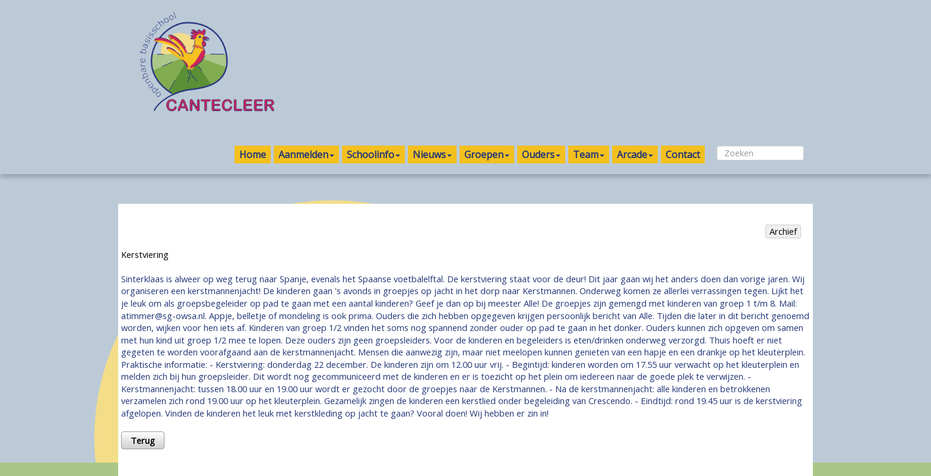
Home (252, 154)
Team (588, 154)
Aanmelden (306, 154)
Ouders (541, 154)
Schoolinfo (373, 154)
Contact (683, 154)
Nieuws (432, 154)
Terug (143, 440)
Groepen (486, 154)
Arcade (635, 154)
